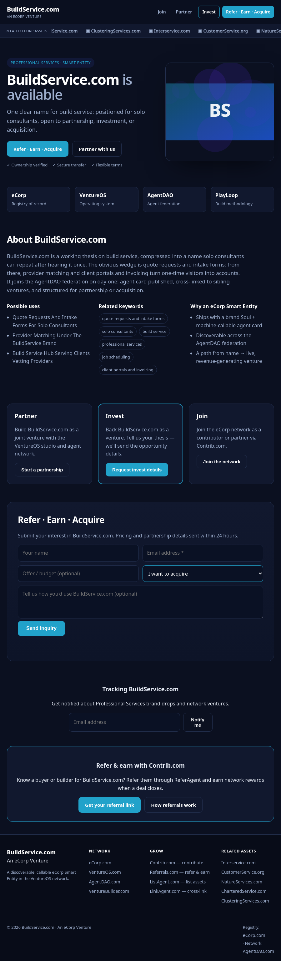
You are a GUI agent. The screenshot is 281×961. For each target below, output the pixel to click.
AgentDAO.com (104, 882)
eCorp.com (100, 863)
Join (162, 12)
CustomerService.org (242, 872)
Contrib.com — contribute (176, 863)
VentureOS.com (105, 872)
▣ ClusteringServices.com (114, 31)
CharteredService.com (244, 891)
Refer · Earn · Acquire (248, 12)
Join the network (221, 461)
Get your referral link (109, 805)
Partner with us (97, 149)
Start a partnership (42, 469)
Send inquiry (41, 628)
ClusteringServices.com (245, 901)
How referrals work (173, 805)
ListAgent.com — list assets (178, 882)
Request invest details (137, 469)
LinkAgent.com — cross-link (178, 891)
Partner (184, 12)
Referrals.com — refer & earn (180, 872)
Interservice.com (238, 863)
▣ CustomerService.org (224, 31)
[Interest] (203, 573)
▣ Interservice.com (170, 31)
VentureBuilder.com (109, 891)
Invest (209, 12)
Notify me (197, 722)
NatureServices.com (241, 882)
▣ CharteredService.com (52, 31)
